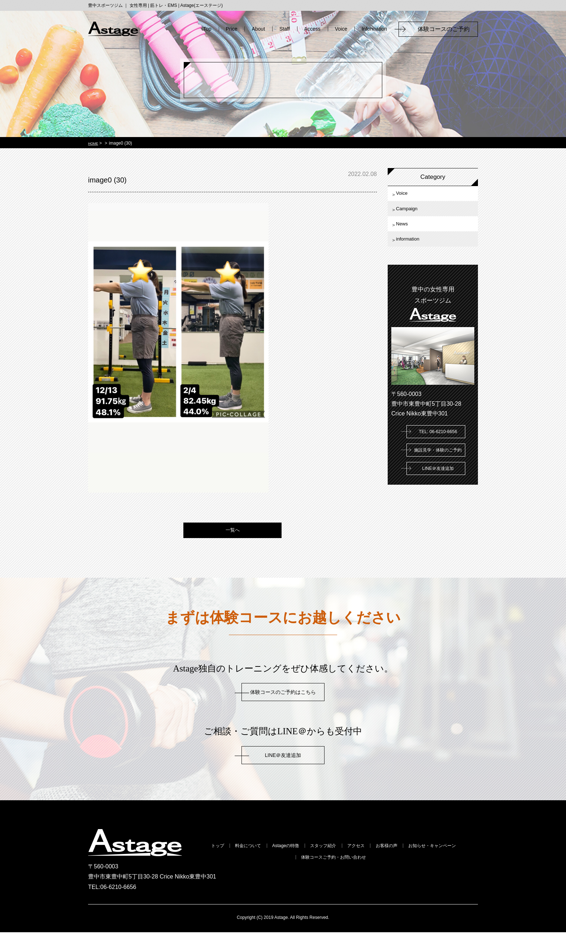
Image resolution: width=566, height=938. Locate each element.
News (406, 235)
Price (232, 28)
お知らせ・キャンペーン (283, 865)
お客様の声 (442, 852)
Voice (341, 28)
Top (207, 28)
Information (374, 28)
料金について (259, 852)
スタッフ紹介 (358, 852)
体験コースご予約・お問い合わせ (372, 865)
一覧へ (232, 534)
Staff (284, 28)
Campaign (413, 215)
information (414, 254)
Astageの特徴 (309, 852)
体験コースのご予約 (446, 29)
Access (312, 28)
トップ (219, 852)
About (258, 28)
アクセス (401, 852)
